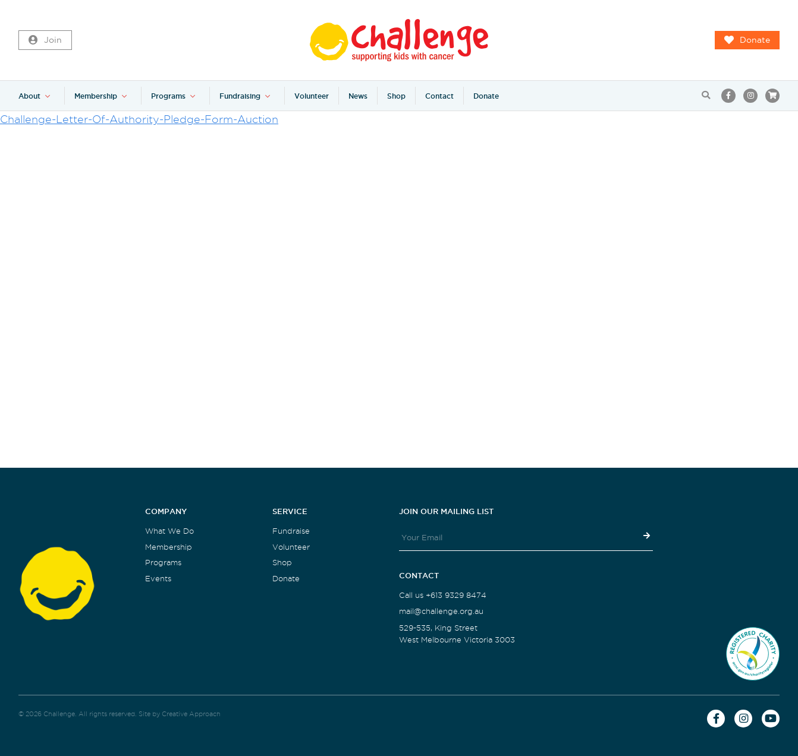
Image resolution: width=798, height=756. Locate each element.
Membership (95, 96)
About (29, 96)
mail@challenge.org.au (441, 611)
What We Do (169, 531)
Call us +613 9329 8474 (442, 595)
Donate (747, 40)
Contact (439, 96)
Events (158, 578)
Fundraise (291, 531)
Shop (396, 96)
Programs (168, 96)
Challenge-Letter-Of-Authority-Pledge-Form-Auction (139, 119)
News (357, 96)
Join (45, 40)
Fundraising (239, 96)
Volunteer (311, 96)
